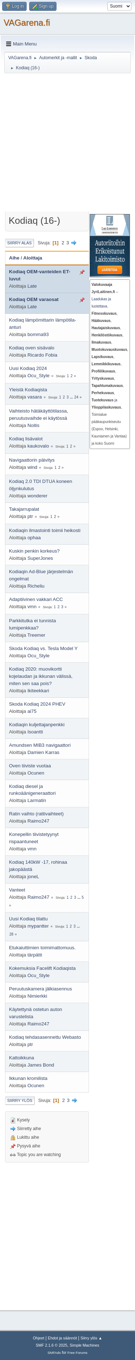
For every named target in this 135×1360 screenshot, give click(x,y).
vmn (31, 606)
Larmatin (36, 800)
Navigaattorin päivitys (32, 460)
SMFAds (54, 1353)
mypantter (38, 926)
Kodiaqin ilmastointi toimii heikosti (45, 530)
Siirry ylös (19, 1100)
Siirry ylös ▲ (91, 1338)
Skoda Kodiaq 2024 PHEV (37, 704)
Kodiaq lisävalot (25, 438)
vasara (34, 397)
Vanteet (17, 890)
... (72, 397)
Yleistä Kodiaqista (28, 389)
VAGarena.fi (27, 22)
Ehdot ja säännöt (62, 1338)
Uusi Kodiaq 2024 (28, 368)
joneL (33, 876)
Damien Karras (43, 752)
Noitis (33, 425)
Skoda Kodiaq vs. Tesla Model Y (43, 648)
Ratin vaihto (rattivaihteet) (36, 813)
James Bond (40, 1065)
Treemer (36, 635)
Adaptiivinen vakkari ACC (36, 599)
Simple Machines (84, 1345)
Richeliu (35, 586)
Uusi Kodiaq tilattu (28, 918)
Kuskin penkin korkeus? (34, 551)
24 (76, 397)
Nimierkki (37, 996)
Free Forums (77, 1353)
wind (32, 467)
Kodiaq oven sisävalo (31, 347)
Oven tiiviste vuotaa (30, 765)
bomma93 (38, 334)
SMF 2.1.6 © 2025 (51, 1345)
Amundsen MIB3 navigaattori (40, 745)
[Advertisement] (67, 143)
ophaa (34, 537)
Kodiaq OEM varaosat (34, 299)
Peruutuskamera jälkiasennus (40, 988)
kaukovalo (38, 446)
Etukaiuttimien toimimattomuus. (42, 947)
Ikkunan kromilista (28, 1078)
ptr (30, 516)
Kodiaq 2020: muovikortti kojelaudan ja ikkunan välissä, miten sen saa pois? (40, 676)
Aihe (14, 258)
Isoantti (35, 732)
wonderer (37, 495)
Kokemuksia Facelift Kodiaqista (42, 968)
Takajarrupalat (24, 509)
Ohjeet (38, 1338)
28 (11, 934)
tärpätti (34, 955)
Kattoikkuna (21, 1057)
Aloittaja (32, 258)
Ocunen (35, 773)
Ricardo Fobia (42, 355)
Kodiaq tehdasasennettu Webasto (45, 1037)
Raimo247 (38, 821)
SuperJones (40, 558)
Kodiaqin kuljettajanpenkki (36, 724)
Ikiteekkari (38, 690)
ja (104, 400)
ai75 (31, 711)
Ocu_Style (38, 375)
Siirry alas (19, 243)
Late (32, 286)
